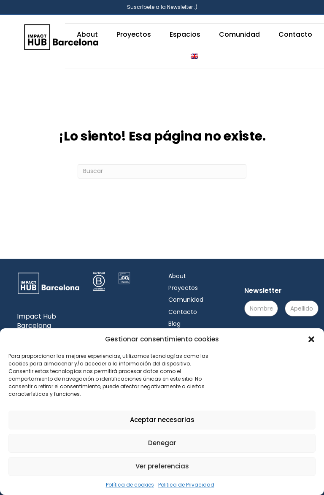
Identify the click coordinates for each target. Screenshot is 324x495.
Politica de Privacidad (186, 484)
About (87, 34)
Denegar (162, 442)
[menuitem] (194, 57)
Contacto (295, 34)
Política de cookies (130, 484)
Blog (174, 323)
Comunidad (239, 34)
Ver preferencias (162, 466)
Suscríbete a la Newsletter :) (162, 7)
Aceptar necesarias (162, 419)
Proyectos (133, 34)
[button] (311, 339)
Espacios (185, 34)
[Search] (162, 171)
